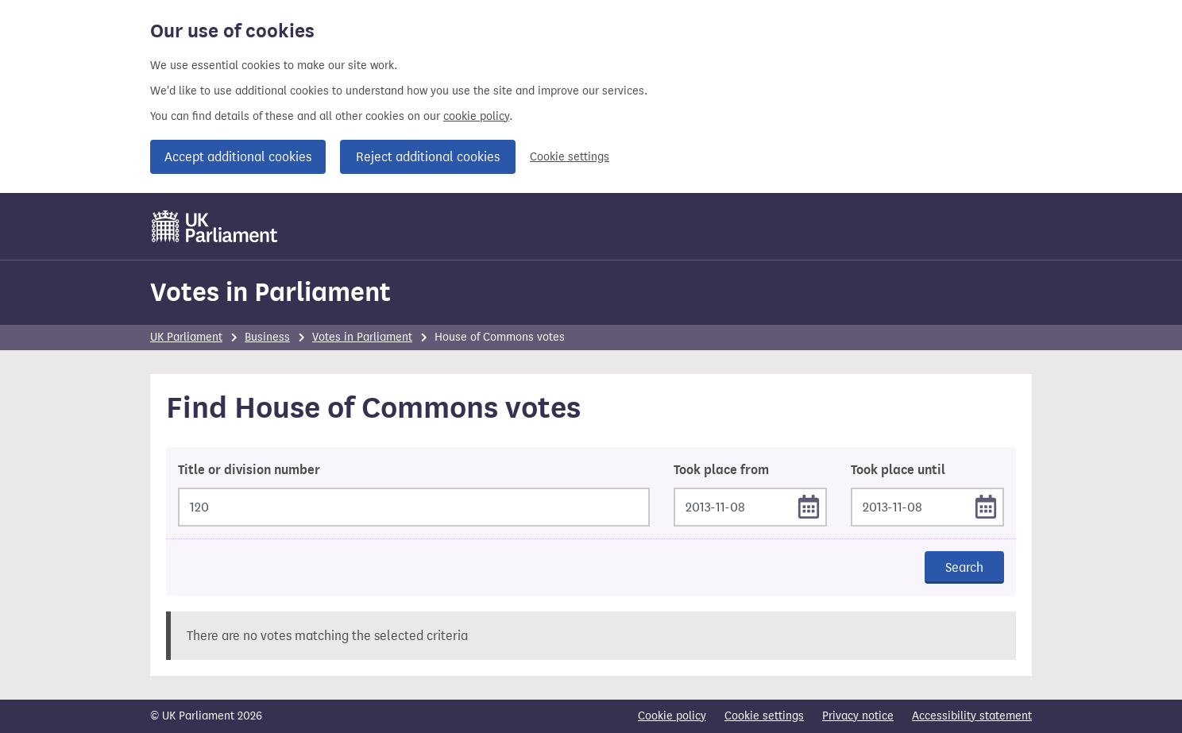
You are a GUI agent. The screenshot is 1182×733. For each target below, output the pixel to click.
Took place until (898, 470)
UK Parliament (186, 337)
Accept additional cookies (237, 156)
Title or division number (249, 470)
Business (267, 337)
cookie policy (476, 116)
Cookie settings (569, 157)
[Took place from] (750, 507)
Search (964, 567)
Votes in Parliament (270, 292)
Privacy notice (858, 716)
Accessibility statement (972, 716)
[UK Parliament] (215, 226)
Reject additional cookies (428, 156)
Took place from (721, 470)
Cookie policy (672, 716)
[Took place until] (927, 507)
